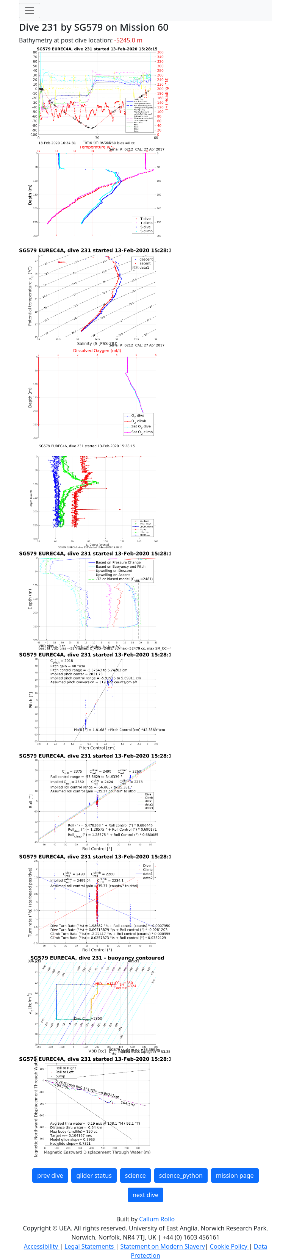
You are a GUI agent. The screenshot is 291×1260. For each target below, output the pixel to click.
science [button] (135, 1175)
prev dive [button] (50, 1175)
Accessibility (41, 1246)
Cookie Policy (229, 1246)
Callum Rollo (157, 1219)
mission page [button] (235, 1175)
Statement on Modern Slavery (162, 1246)
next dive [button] (145, 1195)
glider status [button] (93, 1175)
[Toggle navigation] (29, 10)
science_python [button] (181, 1175)
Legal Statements (89, 1246)
